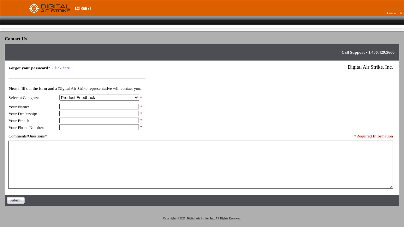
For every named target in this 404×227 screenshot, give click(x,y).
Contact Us (394, 13)
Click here (61, 68)
